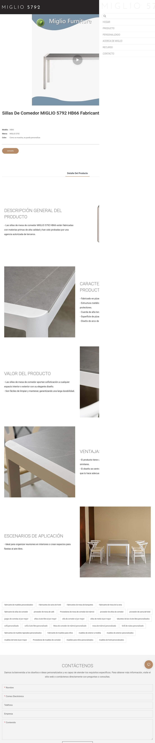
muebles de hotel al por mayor (15, 640)
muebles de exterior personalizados (120, 633)
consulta (10, 151)
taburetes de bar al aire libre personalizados (133, 619)
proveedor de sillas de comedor (112, 612)
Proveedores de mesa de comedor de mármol (77, 612)
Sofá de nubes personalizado (133, 626)
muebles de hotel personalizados (111, 640)
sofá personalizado (11, 626)
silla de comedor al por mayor (73, 619)
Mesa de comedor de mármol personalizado (69, 626)
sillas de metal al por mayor (100, 619)
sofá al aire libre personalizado (36, 626)
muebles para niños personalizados (80, 640)
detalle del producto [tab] (77, 173)
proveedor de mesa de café (44, 612)
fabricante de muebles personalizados (18, 605)
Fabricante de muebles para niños (60, 633)
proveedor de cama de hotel (139, 612)
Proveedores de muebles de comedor (47, 640)
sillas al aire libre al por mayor (45, 619)
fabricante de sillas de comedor (16, 612)
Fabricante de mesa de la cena (110, 605)
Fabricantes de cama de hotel (50, 605)
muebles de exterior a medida (90, 633)
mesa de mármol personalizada (104, 626)
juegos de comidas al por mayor (16, 619)
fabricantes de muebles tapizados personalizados (23, 633)
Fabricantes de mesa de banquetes (80, 605)
